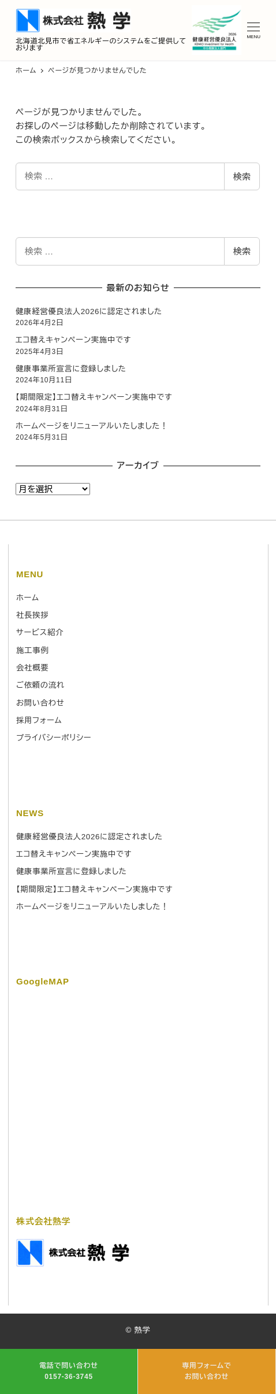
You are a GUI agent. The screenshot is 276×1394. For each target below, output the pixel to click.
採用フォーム (39, 720)
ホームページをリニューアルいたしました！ (92, 426)
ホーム (27, 597)
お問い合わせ (40, 703)
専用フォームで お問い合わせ (206, 1371)
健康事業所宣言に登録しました (71, 368)
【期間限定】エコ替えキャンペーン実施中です (94, 397)
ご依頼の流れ (40, 685)
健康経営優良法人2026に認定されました (89, 311)
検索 (242, 177)
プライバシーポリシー (53, 737)
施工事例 (32, 650)
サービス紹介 (40, 632)
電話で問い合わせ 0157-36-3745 (68, 1371)
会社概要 (32, 667)
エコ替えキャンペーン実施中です (73, 339)
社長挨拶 (32, 615)
